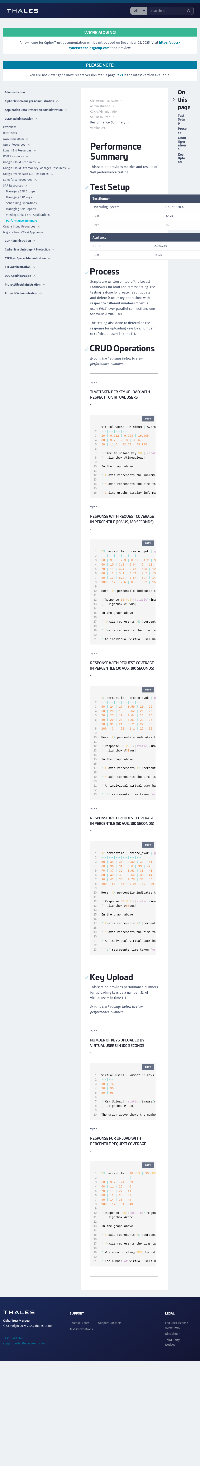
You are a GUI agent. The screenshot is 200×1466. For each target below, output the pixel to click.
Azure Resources (16, 144)
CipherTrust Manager (104, 101)
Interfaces (10, 133)
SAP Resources (15, 185)
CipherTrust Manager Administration (32, 101)
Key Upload (181, 158)
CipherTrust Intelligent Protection (30, 249)
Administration (15, 92)
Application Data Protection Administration (36, 110)
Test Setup (181, 119)
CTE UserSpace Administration (28, 258)
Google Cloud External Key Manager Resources (37, 168)
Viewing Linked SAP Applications (28, 215)
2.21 (120, 75)
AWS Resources (16, 139)
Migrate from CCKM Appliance (23, 232)
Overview (9, 127)
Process (182, 130)
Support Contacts (110, 1322)
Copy (148, 418)
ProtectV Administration (23, 293)
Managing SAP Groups (20, 191)
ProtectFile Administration (25, 284)
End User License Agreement (176, 1324)
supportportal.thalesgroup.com (24, 1343)
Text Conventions (81, 1329)
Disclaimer (172, 1333)
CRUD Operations (182, 143)
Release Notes (79, 1322)
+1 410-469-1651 (13, 1337)
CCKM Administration (21, 119)
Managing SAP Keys (19, 197)
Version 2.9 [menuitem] (98, 128)
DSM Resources (16, 156)
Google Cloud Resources (22, 162)
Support (77, 1313)
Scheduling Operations (21, 203)
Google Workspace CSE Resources (28, 174)
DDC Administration (20, 276)
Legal (170, 1313)
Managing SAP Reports (21, 209)
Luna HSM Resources (20, 150)
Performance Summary (21, 221)
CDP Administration (20, 241)
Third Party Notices (172, 1342)
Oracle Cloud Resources (21, 226)
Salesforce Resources (20, 180)
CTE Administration (20, 267)
